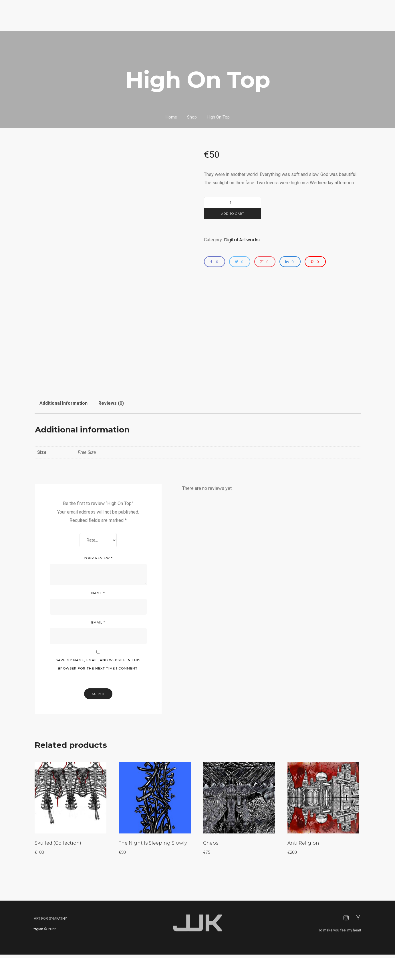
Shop (192, 117)
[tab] (63, 401)
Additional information (63, 403)
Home (171, 117)
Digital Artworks (242, 240)
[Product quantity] (232, 203)
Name (98, 595)
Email (98, 624)
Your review (98, 560)
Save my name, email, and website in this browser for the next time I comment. (98, 666)
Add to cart (232, 213)
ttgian (38, 932)
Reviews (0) (111, 403)
